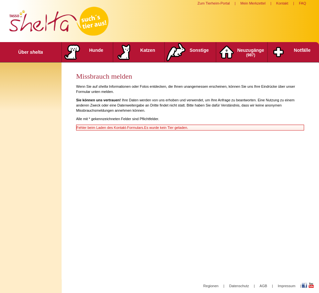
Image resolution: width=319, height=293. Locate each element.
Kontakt (282, 3)
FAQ (302, 3)
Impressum (286, 286)
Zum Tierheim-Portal (214, 3)
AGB (263, 286)
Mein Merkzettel (253, 3)
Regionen (211, 286)
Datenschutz (239, 286)
